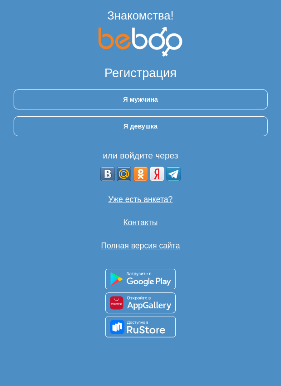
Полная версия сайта (140, 245)
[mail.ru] (124, 174)
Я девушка (140, 126)
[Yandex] (157, 174)
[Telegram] (173, 174)
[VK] (107, 174)
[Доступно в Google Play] (140, 279)
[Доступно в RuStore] (140, 327)
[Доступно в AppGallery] (140, 302)
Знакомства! (140, 15)
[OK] (140, 174)
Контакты (140, 222)
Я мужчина (140, 99)
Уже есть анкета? (140, 199)
